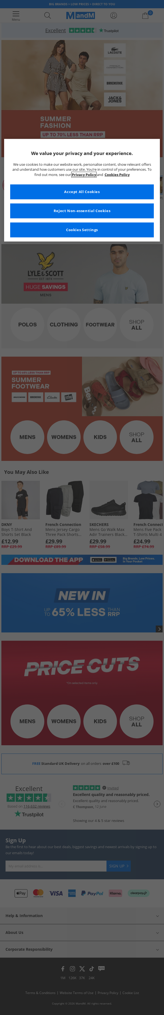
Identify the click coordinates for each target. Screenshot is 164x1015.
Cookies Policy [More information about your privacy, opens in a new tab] (117, 174)
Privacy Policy (84, 174)
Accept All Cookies (82, 191)
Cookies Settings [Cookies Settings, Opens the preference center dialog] (82, 230)
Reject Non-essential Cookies (82, 211)
